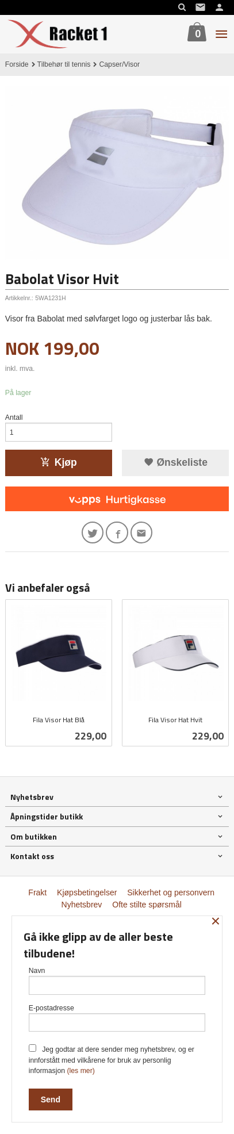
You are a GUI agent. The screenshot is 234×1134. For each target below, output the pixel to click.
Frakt (37, 892)
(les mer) (80, 1071)
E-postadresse (117, 1018)
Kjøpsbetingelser (87, 892)
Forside (17, 64)
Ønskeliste (176, 462)
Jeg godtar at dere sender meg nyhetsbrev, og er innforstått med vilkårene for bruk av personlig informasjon (111, 1059)
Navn (117, 981)
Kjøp (58, 462)
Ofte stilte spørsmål (147, 904)
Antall (14, 417)
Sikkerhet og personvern (170, 892)
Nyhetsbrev (82, 904)
